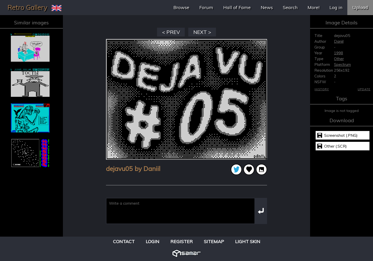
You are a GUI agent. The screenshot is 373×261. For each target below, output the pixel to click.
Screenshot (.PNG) (341, 135)
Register (181, 241)
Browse (181, 7)
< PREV (171, 32)
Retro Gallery (27, 7)
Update (364, 89)
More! (313, 7)
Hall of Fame (237, 7)
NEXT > (202, 32)
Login (152, 241)
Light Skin (247, 241)
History (322, 89)
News (267, 7)
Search (290, 7)
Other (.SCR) (335, 146)
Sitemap (214, 241)
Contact (124, 241)
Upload (360, 7)
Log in (335, 7)
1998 (338, 53)
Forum (206, 7)
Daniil (339, 41)
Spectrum (342, 64)
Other (339, 58)
